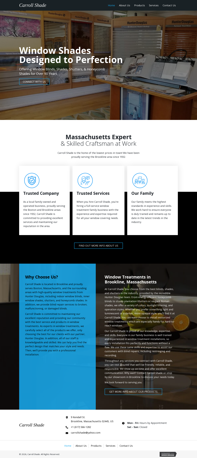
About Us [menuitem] (81, 445)
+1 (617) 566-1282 (81, 427)
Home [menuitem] (67, 445)
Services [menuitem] (110, 445)
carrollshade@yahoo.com (85, 432)
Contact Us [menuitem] (126, 445)
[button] (34, 82)
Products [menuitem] (96, 445)
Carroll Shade (32, 5)
